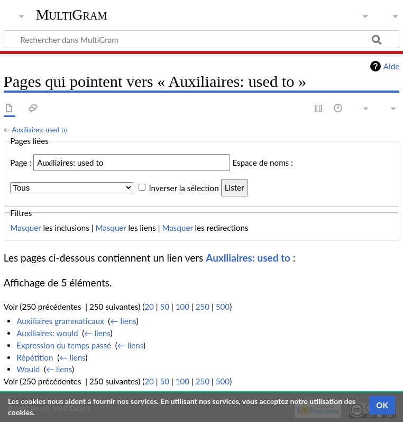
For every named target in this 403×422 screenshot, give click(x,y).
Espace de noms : (262, 162)
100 (182, 306)
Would (28, 369)
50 (164, 306)
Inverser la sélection (183, 187)
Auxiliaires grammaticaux (60, 321)
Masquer (25, 227)
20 (149, 306)
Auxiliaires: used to (39, 129)
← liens (123, 321)
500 (223, 306)
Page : (20, 162)
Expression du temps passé (63, 345)
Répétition (34, 357)
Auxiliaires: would (47, 333)
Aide (391, 66)
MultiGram (71, 14)
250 (202, 306)
